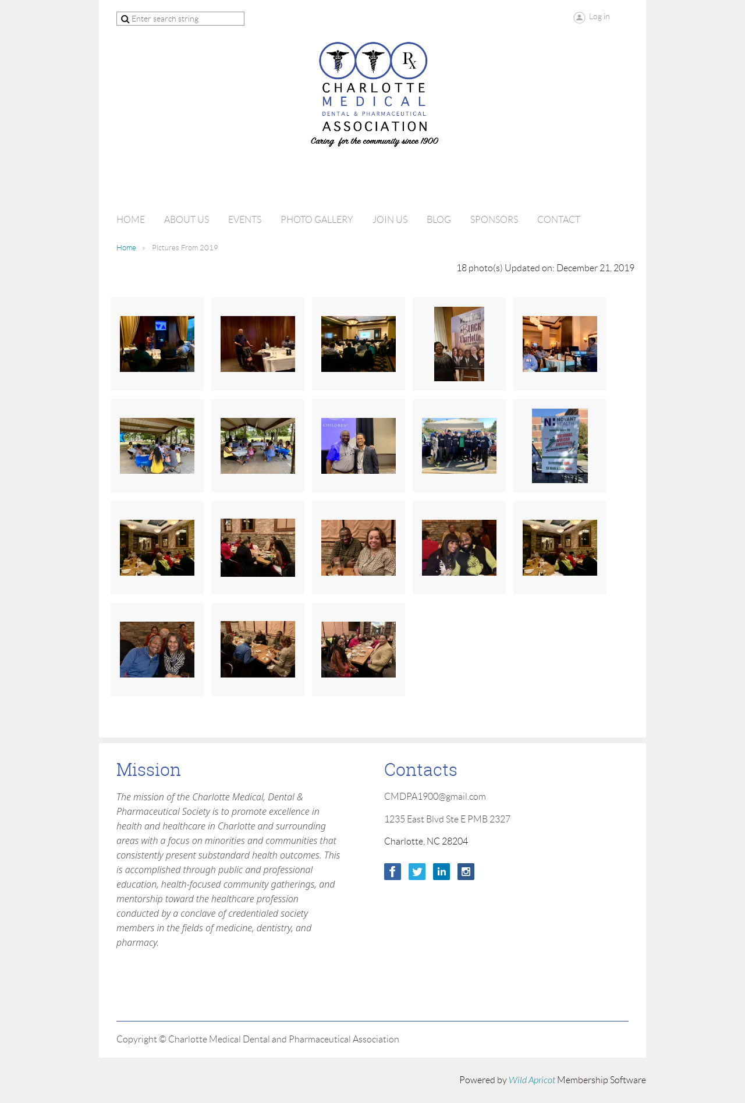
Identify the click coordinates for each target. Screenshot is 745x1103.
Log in (599, 16)
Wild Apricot (532, 1080)
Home (126, 247)
